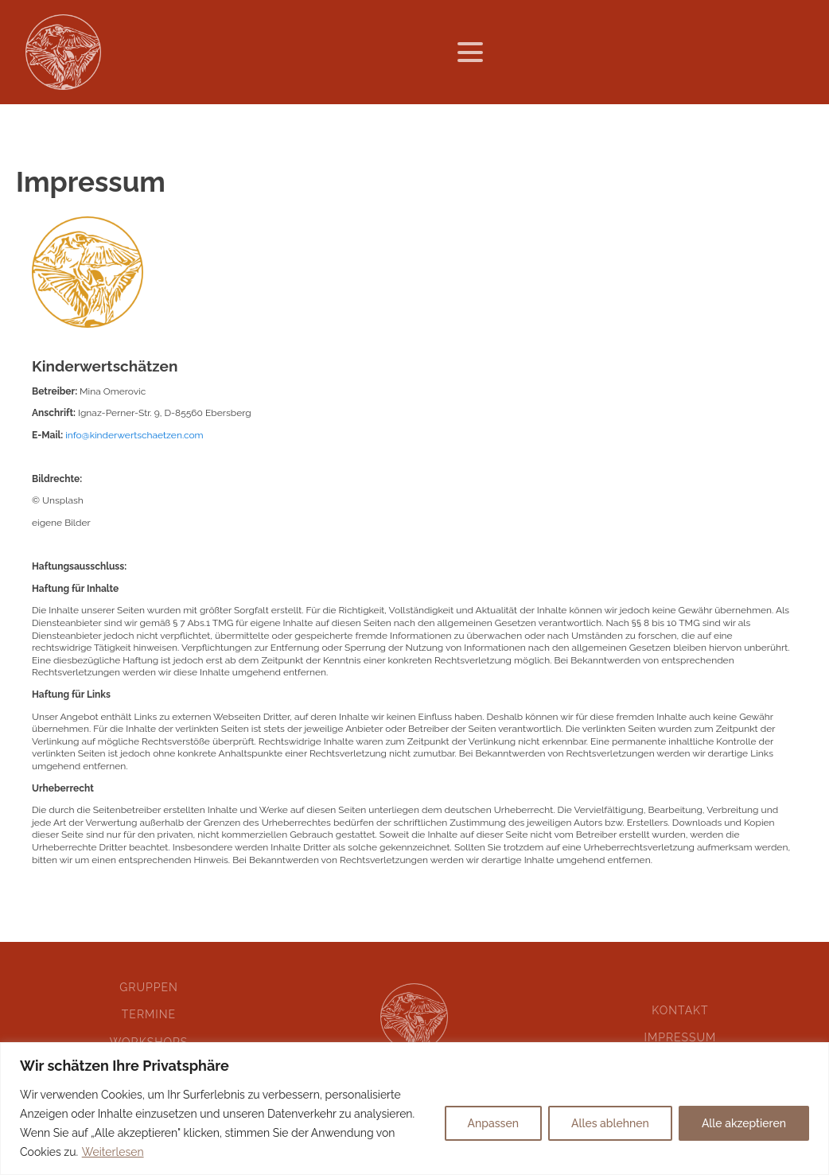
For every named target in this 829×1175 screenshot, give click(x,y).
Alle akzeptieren (744, 1123)
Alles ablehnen (610, 1123)
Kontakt (680, 1010)
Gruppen (148, 987)
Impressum (680, 1037)
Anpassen (493, 1123)
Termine (149, 1014)
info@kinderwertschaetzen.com (134, 435)
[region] (414, 1108)
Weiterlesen (113, 1152)
